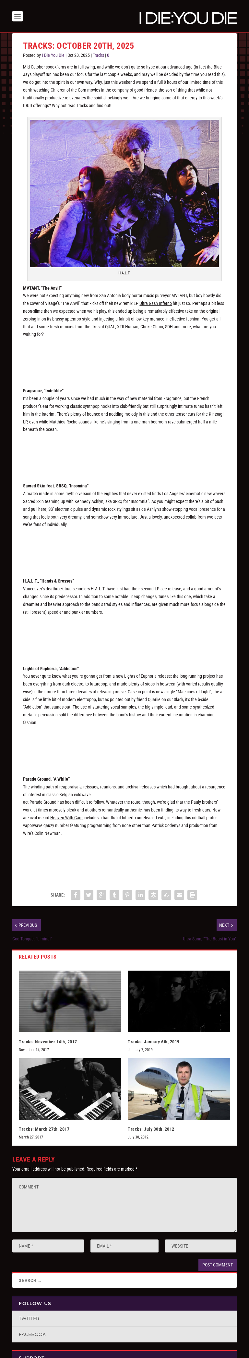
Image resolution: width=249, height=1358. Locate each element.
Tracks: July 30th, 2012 (151, 1129)
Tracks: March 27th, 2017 (44, 1129)
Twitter (29, 1318)
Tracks (98, 55)
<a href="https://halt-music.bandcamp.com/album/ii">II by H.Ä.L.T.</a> (124, 635)
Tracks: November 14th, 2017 (48, 1041)
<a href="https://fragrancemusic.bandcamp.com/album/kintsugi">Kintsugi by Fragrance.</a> (124, 453)
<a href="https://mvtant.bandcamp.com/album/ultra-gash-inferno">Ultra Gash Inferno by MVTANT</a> (124, 357)
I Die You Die (53, 55)
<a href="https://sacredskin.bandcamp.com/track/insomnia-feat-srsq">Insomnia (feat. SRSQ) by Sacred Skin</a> (124, 548)
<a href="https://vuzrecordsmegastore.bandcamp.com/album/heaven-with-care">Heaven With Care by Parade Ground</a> (124, 856)
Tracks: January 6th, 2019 (154, 1041)
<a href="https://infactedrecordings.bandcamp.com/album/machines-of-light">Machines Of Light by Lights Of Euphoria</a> (124, 746)
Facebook (32, 1334)
